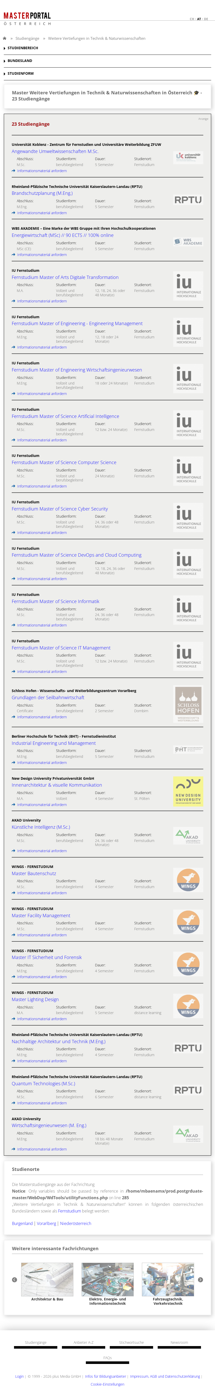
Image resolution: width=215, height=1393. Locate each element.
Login (19, 1376)
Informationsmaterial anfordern (39, 170)
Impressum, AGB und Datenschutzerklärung (165, 1376)
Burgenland (22, 1223)
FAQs (107, 1358)
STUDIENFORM (21, 73)
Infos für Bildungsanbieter (105, 1376)
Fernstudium (69, 1211)
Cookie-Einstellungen (107, 1384)
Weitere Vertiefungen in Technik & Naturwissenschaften (96, 38)
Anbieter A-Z (83, 1342)
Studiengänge (27, 38)
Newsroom (179, 1342)
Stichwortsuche (131, 1342)
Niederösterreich (75, 1223)
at (199, 19)
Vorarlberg (46, 1223)
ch (192, 19)
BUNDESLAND (20, 61)
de (206, 19)
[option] (47, 1282)
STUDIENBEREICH (23, 48)
